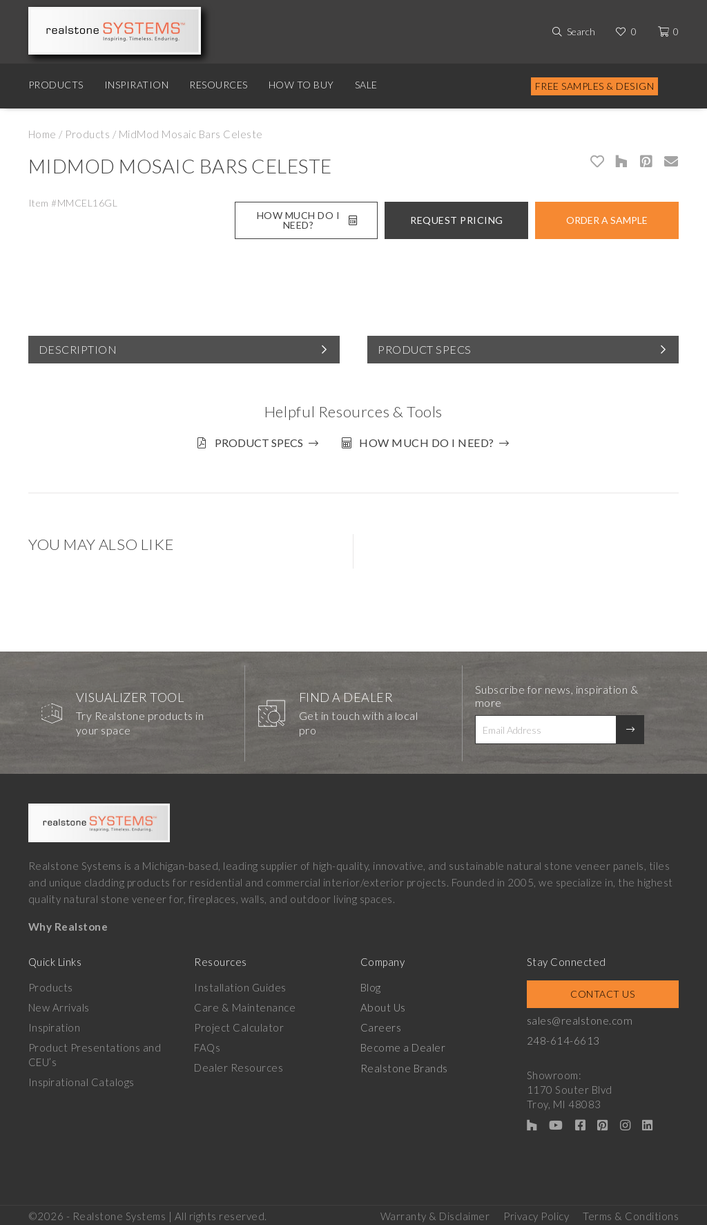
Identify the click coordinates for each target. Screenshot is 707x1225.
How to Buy (301, 85)
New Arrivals (59, 1004)
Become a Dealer (402, 1044)
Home (42, 134)
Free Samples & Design (595, 86)
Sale (366, 85)
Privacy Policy (536, 1212)
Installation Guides (240, 984)
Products (56, 85)
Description (78, 349)
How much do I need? (428, 442)
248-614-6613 (563, 1038)
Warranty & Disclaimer (435, 1212)
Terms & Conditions (631, 1212)
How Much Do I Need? (307, 220)
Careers (381, 1024)
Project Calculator (239, 1024)
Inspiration (136, 85)
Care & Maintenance (245, 1004)
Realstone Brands (404, 1064)
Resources (218, 85)
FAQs (207, 1044)
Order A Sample (607, 220)
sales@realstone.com (579, 1018)
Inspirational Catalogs (81, 1079)
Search (581, 31)
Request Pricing (456, 220)
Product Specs (425, 349)
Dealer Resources (238, 1064)
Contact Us (602, 991)
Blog (370, 984)
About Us (382, 1004)
